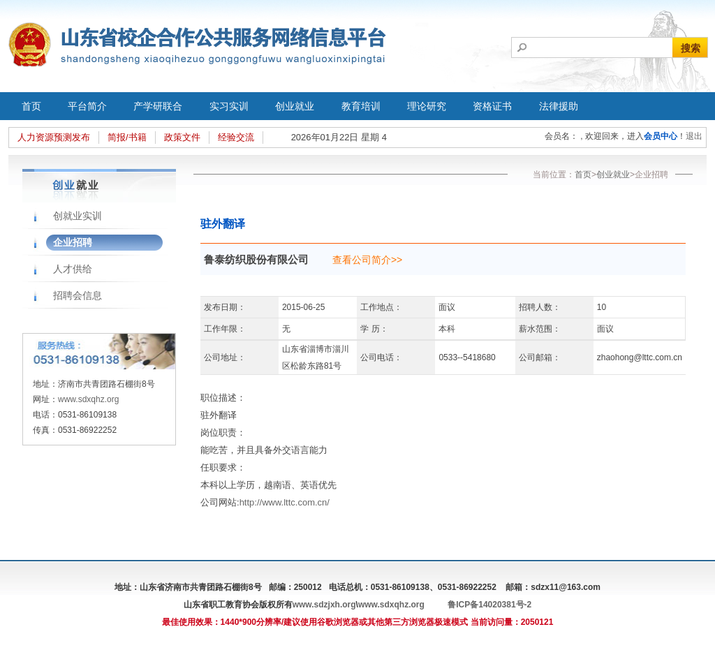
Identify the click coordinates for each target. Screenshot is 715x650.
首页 (31, 106)
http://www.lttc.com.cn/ (284, 502)
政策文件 (182, 137)
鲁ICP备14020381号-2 (489, 605)
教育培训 (361, 106)
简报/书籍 (127, 137)
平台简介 (87, 106)
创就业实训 (77, 215)
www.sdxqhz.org (88, 399)
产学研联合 (157, 106)
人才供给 (72, 268)
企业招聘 (72, 242)
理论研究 (426, 106)
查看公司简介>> (367, 259)
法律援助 (558, 106)
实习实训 (229, 106)
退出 (694, 136)
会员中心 (660, 136)
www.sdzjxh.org (324, 605)
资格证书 (492, 106)
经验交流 (236, 137)
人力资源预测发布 (53, 137)
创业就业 (294, 106)
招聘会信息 (77, 295)
